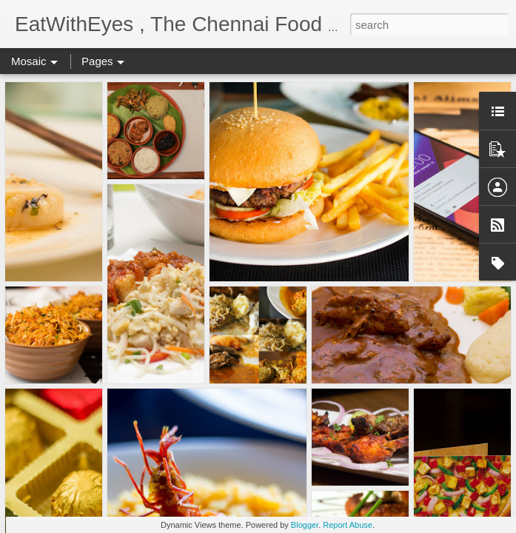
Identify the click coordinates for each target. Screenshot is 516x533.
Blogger (304, 524)
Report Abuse (347, 524)
